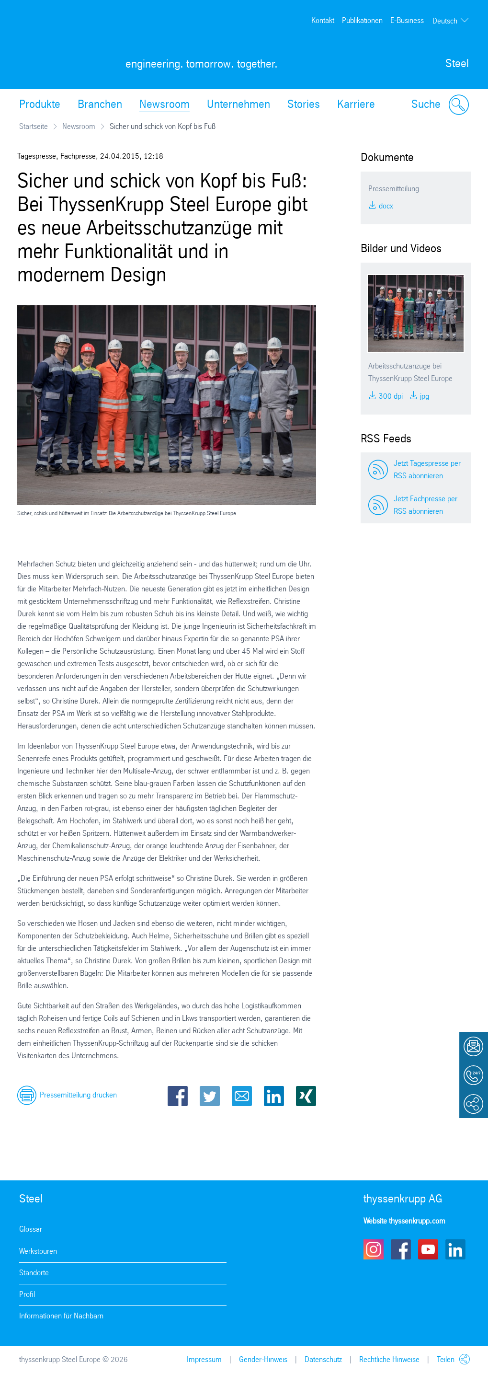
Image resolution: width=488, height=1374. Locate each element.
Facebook (178, 1096)
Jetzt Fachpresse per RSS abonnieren (425, 505)
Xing (306, 1096)
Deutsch (444, 21)
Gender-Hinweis (263, 1359)
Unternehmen (238, 105)
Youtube (428, 1249)
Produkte (39, 105)
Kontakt (322, 20)
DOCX (385, 206)
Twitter (210, 1096)
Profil (27, 1294)
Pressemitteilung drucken (78, 1095)
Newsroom (164, 105)
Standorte (34, 1273)
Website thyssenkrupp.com (404, 1221)
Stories (303, 105)
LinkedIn (274, 1096)
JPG (423, 396)
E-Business (407, 20)
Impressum (204, 1359)
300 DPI (390, 396)
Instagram (373, 1249)
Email (242, 1096)
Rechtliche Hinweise (389, 1359)
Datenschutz (323, 1359)
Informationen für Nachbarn (61, 1316)
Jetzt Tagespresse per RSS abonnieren (427, 470)
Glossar (30, 1229)
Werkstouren (38, 1251)
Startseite (33, 126)
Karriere (356, 105)
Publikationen (362, 20)
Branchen (100, 105)
